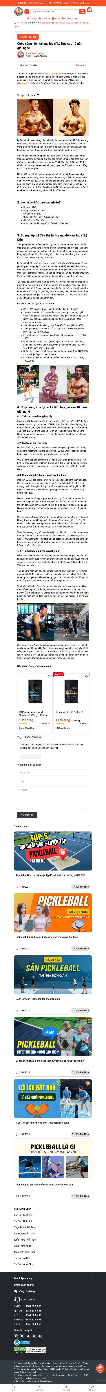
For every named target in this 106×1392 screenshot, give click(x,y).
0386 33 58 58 (33, 1319)
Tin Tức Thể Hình (23, 1221)
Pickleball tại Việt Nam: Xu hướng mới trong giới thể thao (47, 937)
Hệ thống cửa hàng (70, 19)
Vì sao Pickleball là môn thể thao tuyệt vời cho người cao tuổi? (50, 1060)
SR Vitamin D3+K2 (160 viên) (69, 712)
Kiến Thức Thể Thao (25, 1239)
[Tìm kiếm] (82, 11)
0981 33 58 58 (33, 1306)
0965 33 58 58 (33, 1324)
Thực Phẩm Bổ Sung (25, 1227)
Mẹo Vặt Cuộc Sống (24, 1252)
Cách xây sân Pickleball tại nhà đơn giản (38, 999)
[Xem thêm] (81, 65)
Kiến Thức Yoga (22, 1245)
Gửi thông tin (27, 815)
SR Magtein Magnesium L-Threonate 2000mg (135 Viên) (33, 713)
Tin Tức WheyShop (24, 1264)
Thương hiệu (45, 19)
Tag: (19, 737)
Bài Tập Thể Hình (23, 1215)
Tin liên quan (21, 826)
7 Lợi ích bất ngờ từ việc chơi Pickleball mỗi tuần (42, 1122)
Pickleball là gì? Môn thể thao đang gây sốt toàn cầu (44, 1184)
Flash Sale (32, 19)
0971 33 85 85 (33, 1310)
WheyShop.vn (46, 1381)
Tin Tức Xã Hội (22, 1258)
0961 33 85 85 (33, 1315)
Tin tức (56, 19)
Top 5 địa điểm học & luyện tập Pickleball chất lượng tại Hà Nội (50, 875)
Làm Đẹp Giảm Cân (24, 1233)
